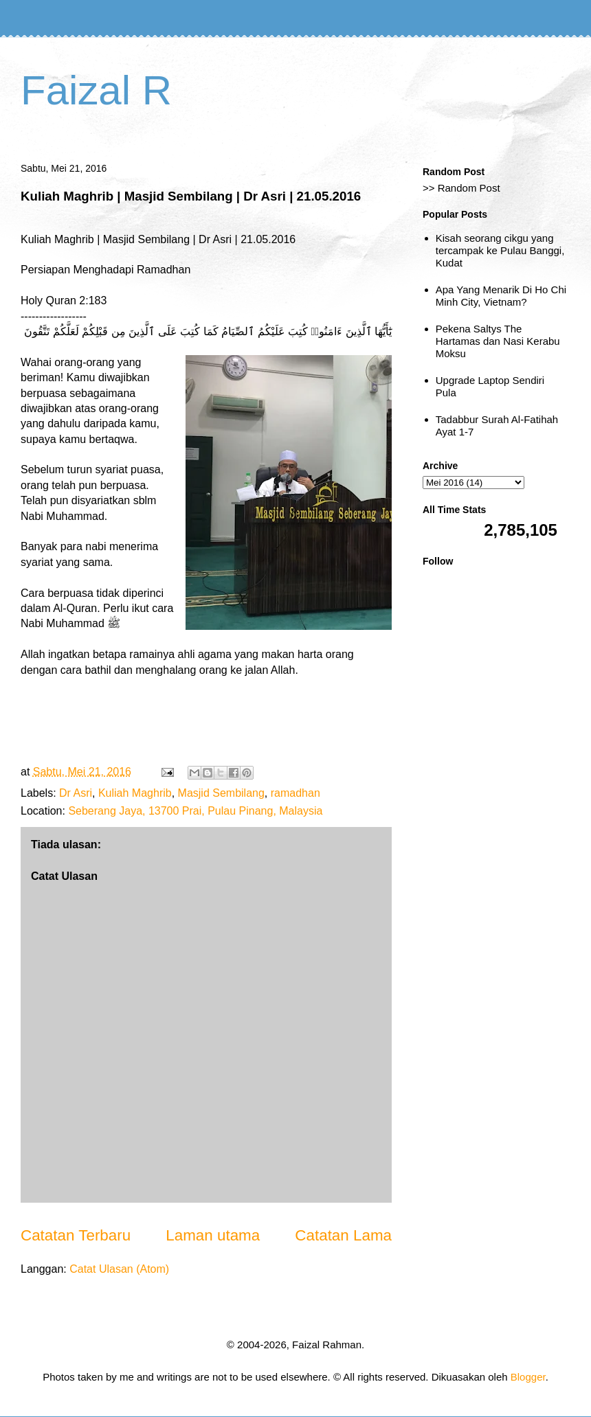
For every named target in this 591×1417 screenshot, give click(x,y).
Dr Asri (75, 793)
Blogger (528, 1377)
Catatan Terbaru (76, 1235)
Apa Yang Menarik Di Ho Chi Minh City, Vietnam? (501, 296)
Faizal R (96, 90)
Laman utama (213, 1235)
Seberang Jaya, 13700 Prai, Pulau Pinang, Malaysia (195, 811)
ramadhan (295, 793)
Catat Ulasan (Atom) (119, 1269)
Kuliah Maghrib (135, 793)
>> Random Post (461, 188)
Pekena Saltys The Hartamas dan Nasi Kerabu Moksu (498, 341)
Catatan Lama (343, 1235)
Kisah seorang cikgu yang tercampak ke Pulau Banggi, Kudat (500, 250)
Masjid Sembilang (221, 793)
